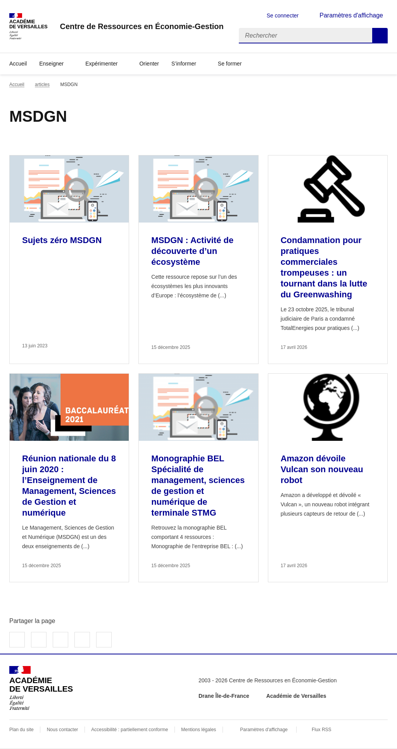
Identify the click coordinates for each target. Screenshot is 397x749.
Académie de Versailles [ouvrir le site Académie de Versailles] (296, 696)
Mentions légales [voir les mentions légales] (198, 729)
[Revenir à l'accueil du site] (41, 688)
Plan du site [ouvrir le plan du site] (21, 729)
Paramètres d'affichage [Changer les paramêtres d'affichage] (351, 15)
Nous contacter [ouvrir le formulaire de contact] (62, 729)
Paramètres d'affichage (264, 729)
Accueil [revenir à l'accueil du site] (18, 63)
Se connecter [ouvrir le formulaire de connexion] (283, 15)
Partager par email (82, 639)
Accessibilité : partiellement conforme (129, 729)
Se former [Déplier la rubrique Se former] (230, 63)
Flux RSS (321, 729)
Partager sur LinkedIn (60, 639)
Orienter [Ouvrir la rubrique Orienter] (149, 63)
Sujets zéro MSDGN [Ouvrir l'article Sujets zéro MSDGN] (62, 240)
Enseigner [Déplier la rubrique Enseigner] (51, 63)
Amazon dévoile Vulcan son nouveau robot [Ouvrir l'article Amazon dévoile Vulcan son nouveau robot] (322, 469)
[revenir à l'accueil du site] (141, 26)
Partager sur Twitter (39, 639)
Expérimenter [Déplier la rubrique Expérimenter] (101, 63)
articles (42, 84)
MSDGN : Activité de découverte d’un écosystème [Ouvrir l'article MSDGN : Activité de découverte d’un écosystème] (192, 251)
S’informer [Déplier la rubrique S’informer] (183, 63)
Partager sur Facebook (17, 639)
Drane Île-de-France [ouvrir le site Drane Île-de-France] (223, 696)
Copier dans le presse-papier (104, 639)
